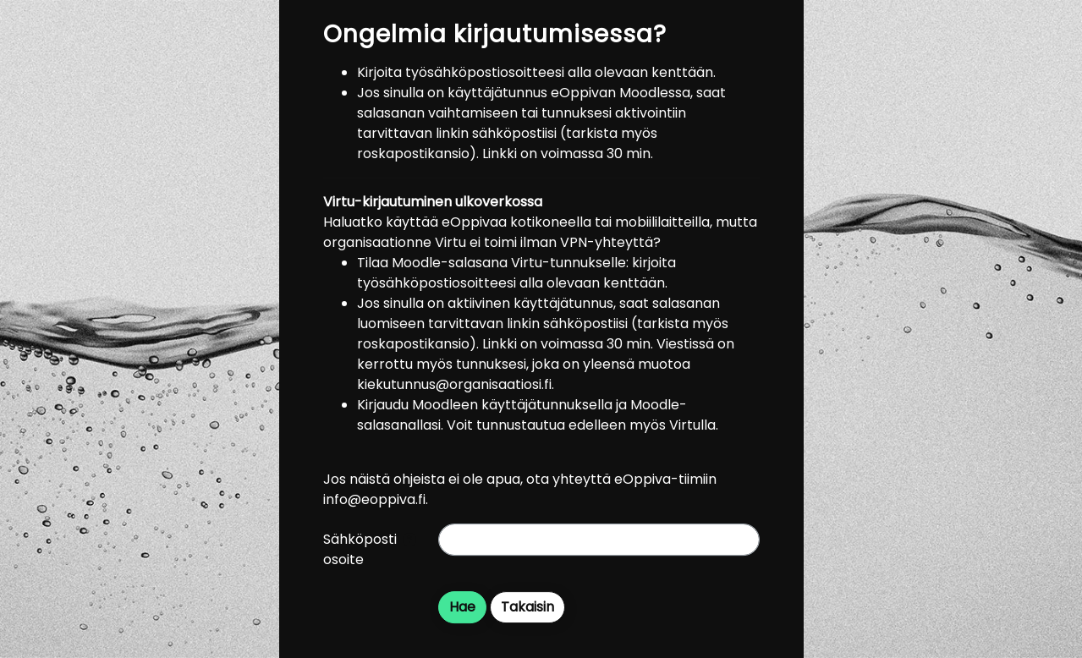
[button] (409, 540)
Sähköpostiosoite (360, 549)
